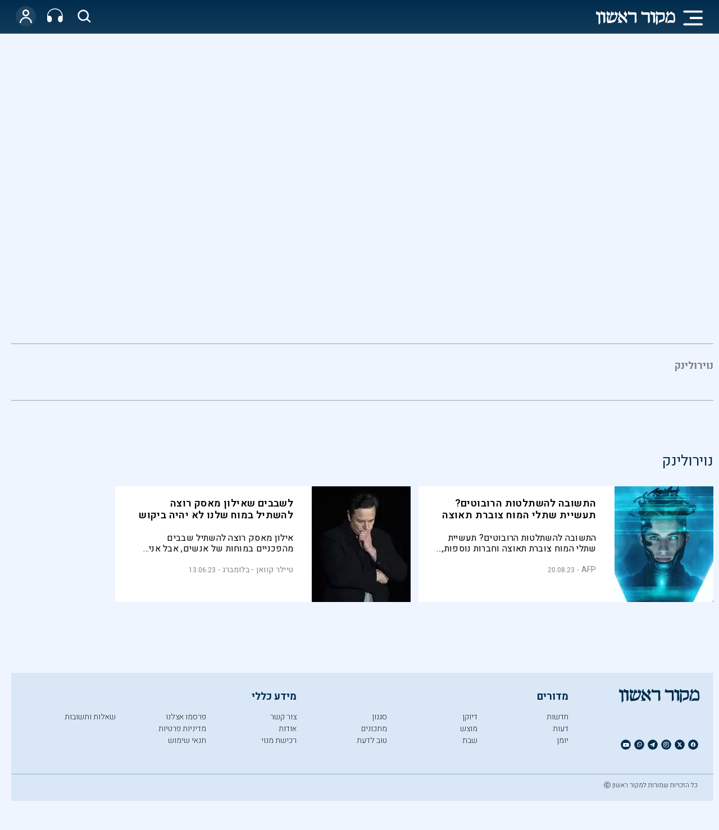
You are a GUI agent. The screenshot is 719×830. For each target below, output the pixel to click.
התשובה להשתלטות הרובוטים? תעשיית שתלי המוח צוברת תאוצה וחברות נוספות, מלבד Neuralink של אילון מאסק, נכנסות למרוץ (519, 543)
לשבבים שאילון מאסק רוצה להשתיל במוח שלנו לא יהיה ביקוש (216, 509)
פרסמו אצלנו (186, 717)
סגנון (379, 717)
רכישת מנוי (279, 740)
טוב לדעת (372, 740)
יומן (562, 740)
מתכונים (374, 729)
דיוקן (469, 717)
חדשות (557, 717)
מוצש (468, 729)
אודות (288, 729)
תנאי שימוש (187, 740)
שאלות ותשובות (90, 717)
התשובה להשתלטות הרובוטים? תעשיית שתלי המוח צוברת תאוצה (519, 509)
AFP (589, 570)
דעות (560, 729)
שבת (469, 740)
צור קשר (283, 717)
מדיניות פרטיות (182, 729)
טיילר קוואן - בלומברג (258, 570)
